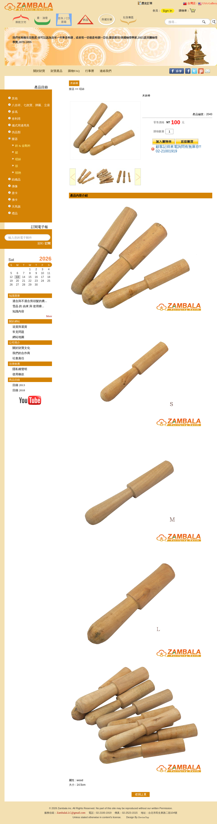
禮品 (15, 213)
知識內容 (18, 311)
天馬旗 (16, 206)
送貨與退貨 (19, 326)
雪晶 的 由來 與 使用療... (28, 306)
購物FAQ (74, 71)
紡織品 (16, 179)
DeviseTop (143, 817)
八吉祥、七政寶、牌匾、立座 (31, 105)
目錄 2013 (18, 385)
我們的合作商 (21, 353)
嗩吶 (18, 172)
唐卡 (15, 193)
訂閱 (47, 243)
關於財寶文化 (21, 348)
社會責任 (18, 358)
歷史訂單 (147, 3)
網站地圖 (18, 337)
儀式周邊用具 (20, 125)
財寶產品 (56, 71)
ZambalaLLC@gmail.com (71, 812)
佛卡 (15, 199)
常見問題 (18, 332)
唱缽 (18, 159)
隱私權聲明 (19, 369)
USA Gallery (209, 3)
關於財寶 (39, 71)
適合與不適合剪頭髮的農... (29, 301)
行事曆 (89, 71)
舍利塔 (16, 118)
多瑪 (15, 112)
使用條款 (18, 374)
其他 (15, 98)
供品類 (16, 132)
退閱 (40, 243)
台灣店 (191, 3)
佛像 (15, 186)
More (49, 316)
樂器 (15, 139)
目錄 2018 (18, 390)
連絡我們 (105, 71)
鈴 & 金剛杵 (23, 145)
